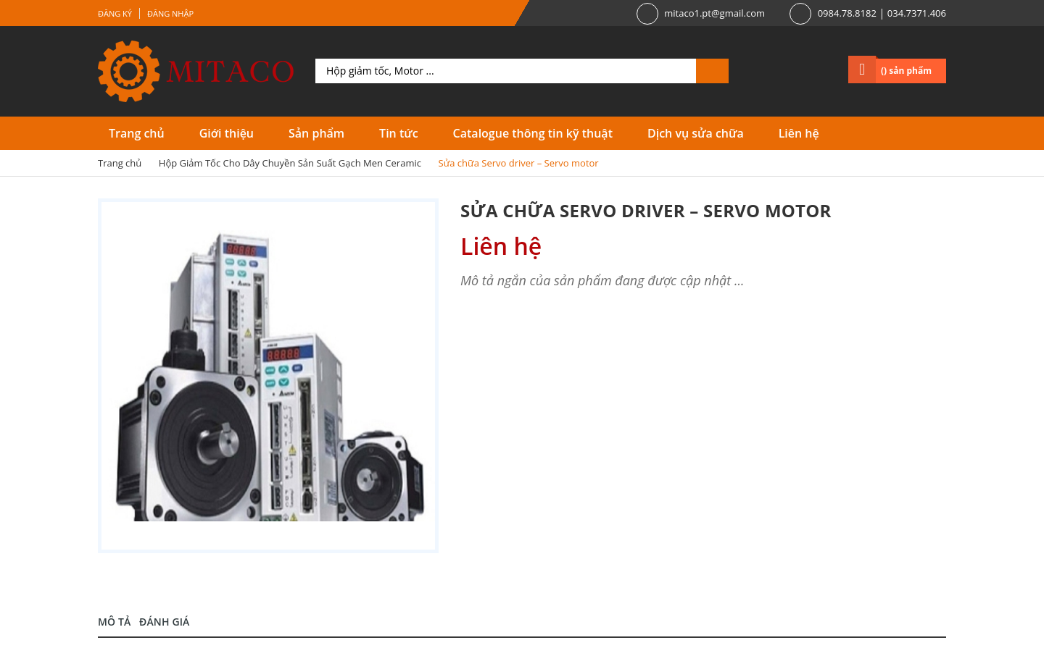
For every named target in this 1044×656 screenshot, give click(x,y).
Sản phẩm (316, 133)
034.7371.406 (916, 13)
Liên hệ (799, 133)
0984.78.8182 (847, 13)
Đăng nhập (170, 13)
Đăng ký (115, 13)
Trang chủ (137, 133)
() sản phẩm (906, 70)
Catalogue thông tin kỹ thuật (533, 133)
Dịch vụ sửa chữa (695, 133)
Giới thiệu (226, 133)
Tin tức (398, 133)
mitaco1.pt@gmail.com (714, 13)
